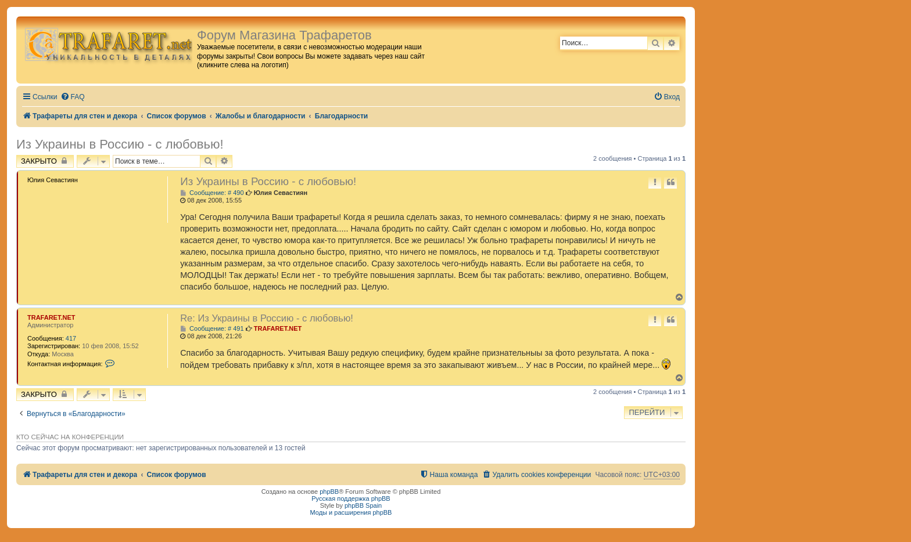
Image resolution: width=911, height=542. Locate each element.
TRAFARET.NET (51, 317)
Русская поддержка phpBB (350, 498)
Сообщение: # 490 (211, 193)
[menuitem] (72, 97)
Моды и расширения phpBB (351, 512)
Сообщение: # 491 (211, 329)
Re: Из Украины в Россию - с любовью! (266, 318)
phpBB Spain (363, 505)
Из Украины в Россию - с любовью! (120, 144)
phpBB (329, 491)
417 (71, 338)
